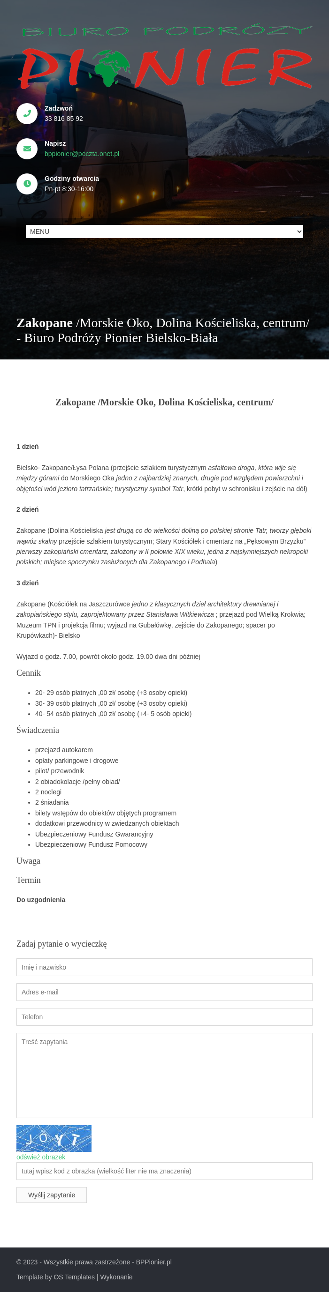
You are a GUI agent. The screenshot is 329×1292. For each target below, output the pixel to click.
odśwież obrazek (40, 1157)
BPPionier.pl (154, 1262)
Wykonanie (116, 1277)
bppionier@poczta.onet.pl (82, 153)
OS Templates (74, 1277)
